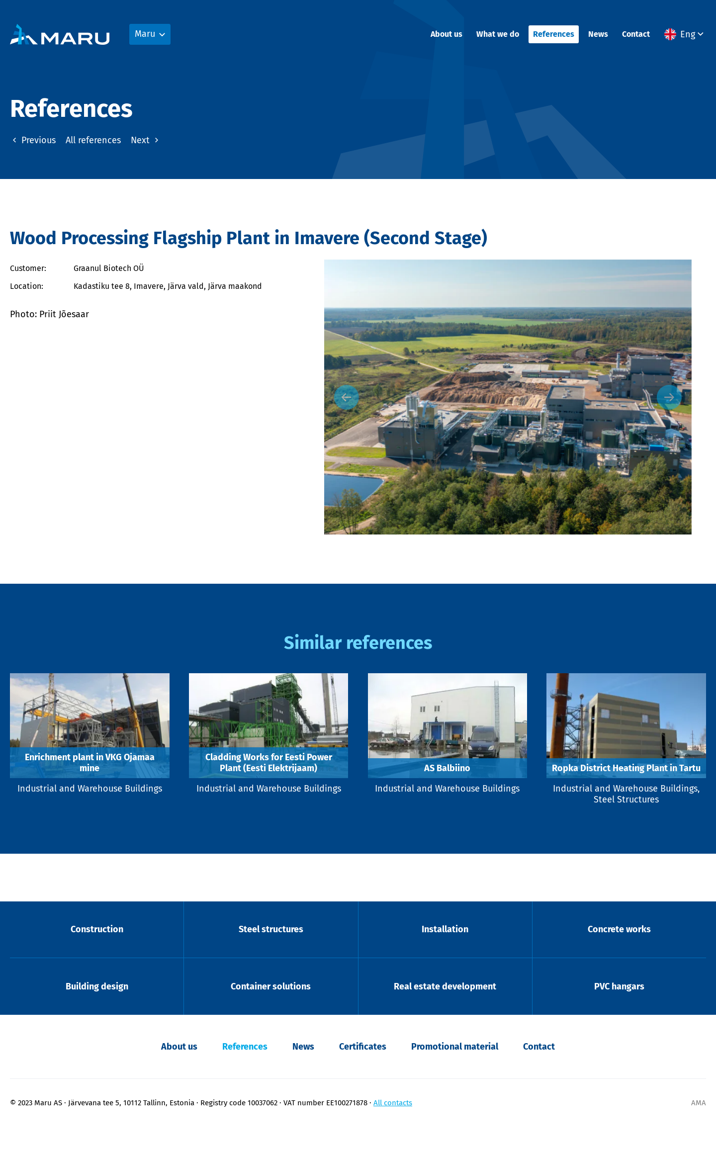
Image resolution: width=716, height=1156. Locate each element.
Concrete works (619, 957)
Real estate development (445, 1015)
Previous (33, 139)
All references (93, 139)
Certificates (362, 1075)
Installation (445, 957)
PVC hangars (619, 1015)
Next (146, 139)
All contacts (392, 1131)
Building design (97, 1015)
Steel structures (271, 957)
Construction (97, 957)
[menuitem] (685, 35)
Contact (636, 35)
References (553, 35)
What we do (497, 35)
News (598, 35)
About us (446, 35)
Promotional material (454, 1075)
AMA (698, 1131)
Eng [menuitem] (687, 35)
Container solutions (271, 1015)
